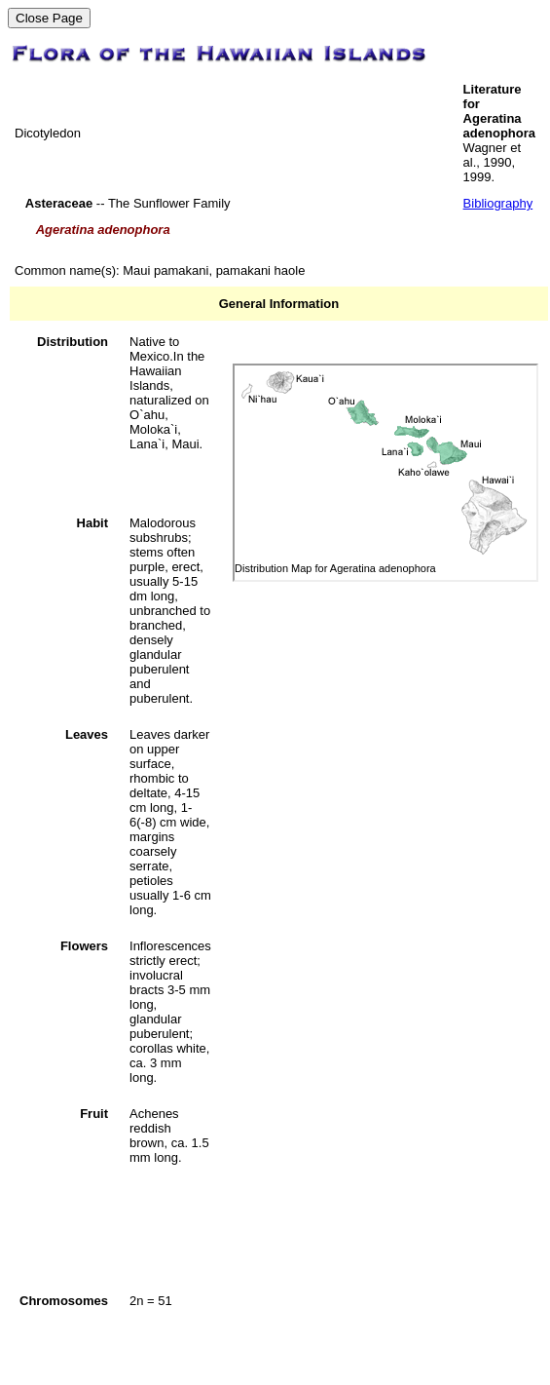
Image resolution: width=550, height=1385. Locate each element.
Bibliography (498, 203)
